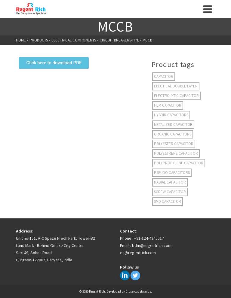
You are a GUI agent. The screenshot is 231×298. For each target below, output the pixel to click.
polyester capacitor (173, 143)
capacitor (163, 76)
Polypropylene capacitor (178, 163)
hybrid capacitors (171, 114)
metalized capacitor (173, 124)
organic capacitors (172, 134)
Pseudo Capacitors (172, 172)
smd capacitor (167, 201)
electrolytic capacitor (176, 95)
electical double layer (176, 86)
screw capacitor (170, 191)
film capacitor (167, 105)
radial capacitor (170, 182)
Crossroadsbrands (138, 291)
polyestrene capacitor (176, 153)
